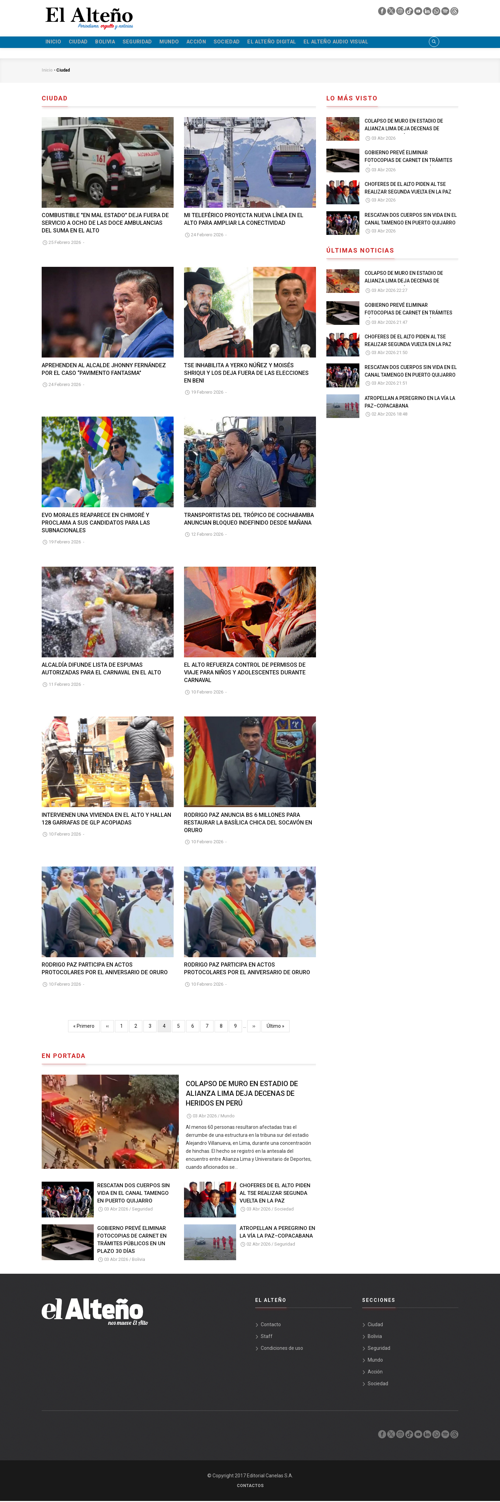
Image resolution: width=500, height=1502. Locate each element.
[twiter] (391, 13)
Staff (267, 1337)
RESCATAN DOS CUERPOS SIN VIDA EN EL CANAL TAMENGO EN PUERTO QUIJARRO (133, 1194)
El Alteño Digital (305, 42)
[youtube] (418, 13)
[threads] (454, 13)
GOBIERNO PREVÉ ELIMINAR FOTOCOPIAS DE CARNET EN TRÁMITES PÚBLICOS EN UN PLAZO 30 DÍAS (132, 1240)
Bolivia (116, 42)
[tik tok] (409, 13)
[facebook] (382, 13)
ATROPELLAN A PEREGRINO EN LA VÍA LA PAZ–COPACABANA (277, 1233)
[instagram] (400, 13)
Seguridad (152, 42)
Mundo (188, 42)
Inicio (55, 42)
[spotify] (445, 13)
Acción (220, 42)
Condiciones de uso (282, 1349)
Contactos (250, 1486)
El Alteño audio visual (376, 42)
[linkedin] (427, 13)
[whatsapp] (436, 13)
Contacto (271, 1325)
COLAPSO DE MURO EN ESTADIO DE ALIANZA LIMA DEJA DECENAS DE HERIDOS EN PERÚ (242, 1094)
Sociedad (255, 42)
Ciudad (84, 42)
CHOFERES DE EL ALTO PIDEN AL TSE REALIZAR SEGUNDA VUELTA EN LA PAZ (275, 1194)
